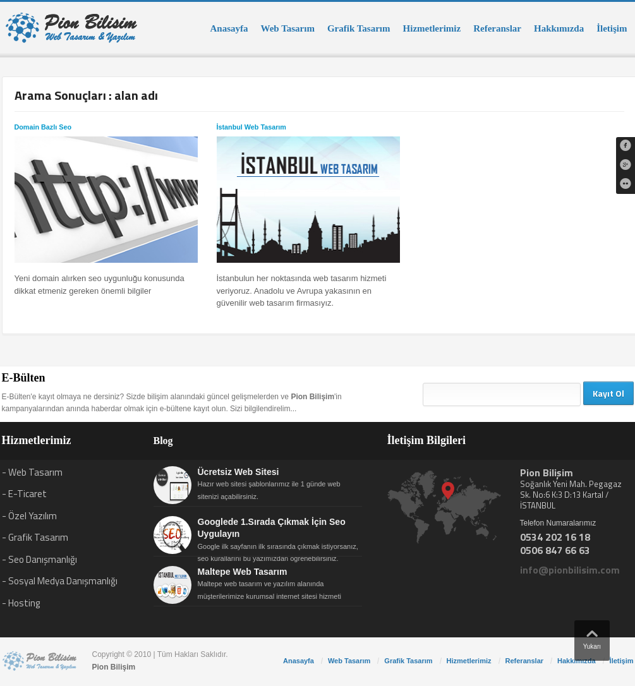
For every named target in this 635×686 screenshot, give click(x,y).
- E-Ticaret (24, 493)
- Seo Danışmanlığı (39, 559)
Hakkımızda (559, 28)
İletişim (611, 28)
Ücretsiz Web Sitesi (238, 472)
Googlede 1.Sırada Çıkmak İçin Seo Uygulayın (272, 528)
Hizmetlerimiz (432, 28)
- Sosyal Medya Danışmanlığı (60, 581)
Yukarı (592, 637)
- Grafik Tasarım (35, 537)
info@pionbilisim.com (570, 569)
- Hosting (21, 603)
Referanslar (497, 28)
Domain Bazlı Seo (43, 127)
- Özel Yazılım (29, 515)
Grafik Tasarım (358, 28)
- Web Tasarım (32, 472)
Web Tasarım (288, 28)
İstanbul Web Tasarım (251, 127)
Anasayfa (229, 28)
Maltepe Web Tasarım (242, 572)
